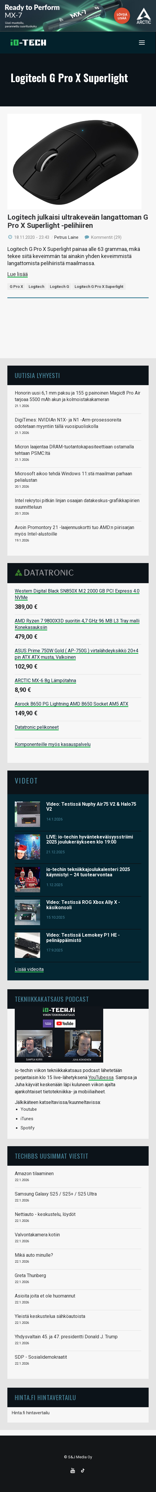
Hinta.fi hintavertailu (31, 1412)
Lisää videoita (29, 969)
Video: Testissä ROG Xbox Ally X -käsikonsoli (83, 904)
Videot (26, 780)
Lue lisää (17, 274)
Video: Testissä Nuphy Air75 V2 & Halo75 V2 (91, 806)
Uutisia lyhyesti (37, 375)
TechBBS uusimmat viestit (51, 1155)
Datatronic (46, 572)
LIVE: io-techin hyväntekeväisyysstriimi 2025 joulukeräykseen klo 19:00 (89, 839)
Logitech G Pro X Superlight (99, 286)
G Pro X (16, 286)
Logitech (36, 286)
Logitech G (59, 286)
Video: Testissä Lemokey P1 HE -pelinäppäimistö (83, 937)
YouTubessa (101, 1077)
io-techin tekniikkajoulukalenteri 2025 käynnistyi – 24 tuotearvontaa (88, 872)
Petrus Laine (66, 237)
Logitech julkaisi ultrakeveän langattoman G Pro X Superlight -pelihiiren (77, 221)
